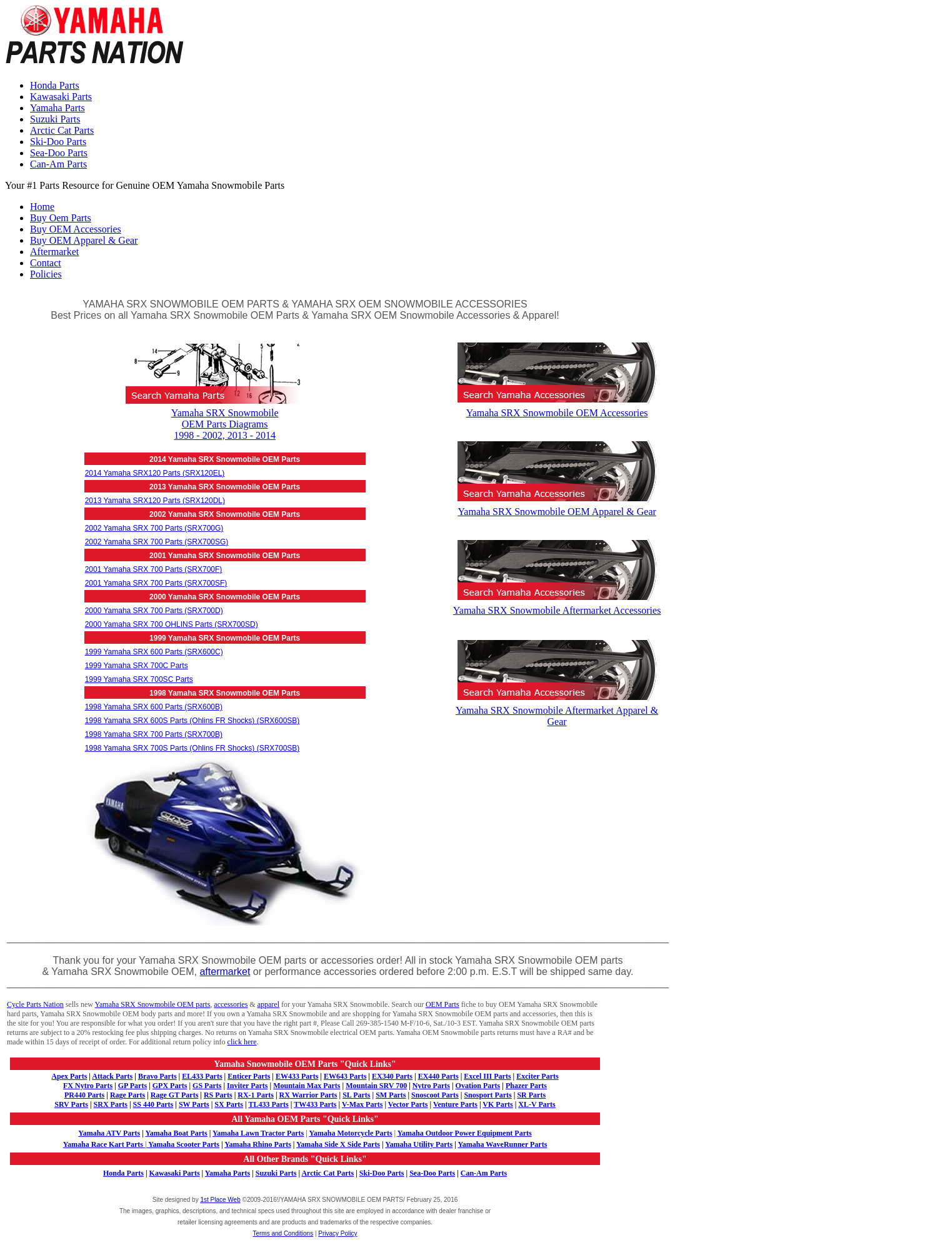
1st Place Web (220, 1199)
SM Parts (391, 1095)
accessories (231, 1004)
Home (42, 206)
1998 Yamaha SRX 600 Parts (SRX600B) (153, 706)
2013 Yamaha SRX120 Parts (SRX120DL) (155, 500)
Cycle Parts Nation (35, 1004)
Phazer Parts (526, 1085)
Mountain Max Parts (306, 1085)
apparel (268, 1004)
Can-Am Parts (58, 164)
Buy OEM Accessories (75, 229)
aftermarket (224, 971)
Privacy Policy (337, 1233)
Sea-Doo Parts (59, 153)
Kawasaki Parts (61, 96)
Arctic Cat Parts (62, 130)
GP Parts (132, 1085)
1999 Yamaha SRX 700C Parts (136, 665)
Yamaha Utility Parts (418, 1144)
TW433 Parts (315, 1104)
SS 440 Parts (153, 1104)
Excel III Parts (487, 1076)
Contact (45, 263)
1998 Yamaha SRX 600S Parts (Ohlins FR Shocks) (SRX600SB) (192, 720)
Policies (46, 274)
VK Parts (497, 1104)
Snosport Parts (487, 1095)
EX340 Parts (392, 1076)
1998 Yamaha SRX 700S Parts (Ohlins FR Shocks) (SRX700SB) (192, 748)
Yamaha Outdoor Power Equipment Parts (465, 1133)
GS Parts (206, 1085)
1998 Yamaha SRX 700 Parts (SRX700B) (153, 734)
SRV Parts (71, 1104)
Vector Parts (408, 1104)
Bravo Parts (157, 1076)
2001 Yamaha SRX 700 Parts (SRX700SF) (156, 583)
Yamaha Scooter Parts (181, 1144)
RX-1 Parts (256, 1095)
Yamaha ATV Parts (109, 1133)
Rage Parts (127, 1095)
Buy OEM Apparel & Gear (84, 240)
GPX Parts (170, 1085)
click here (242, 1042)
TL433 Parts (268, 1104)
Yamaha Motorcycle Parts (350, 1133)
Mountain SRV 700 (376, 1085)
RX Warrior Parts (308, 1095)
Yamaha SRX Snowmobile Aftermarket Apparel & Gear (557, 710)
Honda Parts (54, 85)
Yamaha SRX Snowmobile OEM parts (153, 1004)
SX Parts (228, 1104)
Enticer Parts (249, 1076)
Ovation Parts (478, 1085)
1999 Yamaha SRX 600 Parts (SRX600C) (154, 652)
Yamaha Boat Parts (176, 1133)
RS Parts (218, 1095)
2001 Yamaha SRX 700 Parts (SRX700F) (153, 569)
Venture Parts (455, 1104)
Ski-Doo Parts (58, 141)
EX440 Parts (438, 1076)
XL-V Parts (536, 1104)
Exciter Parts (537, 1076)
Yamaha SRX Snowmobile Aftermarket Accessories (557, 605)
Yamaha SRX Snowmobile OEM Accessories (557, 407)
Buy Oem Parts (60, 217)
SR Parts (531, 1095)
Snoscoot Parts (435, 1095)
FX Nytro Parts (87, 1085)
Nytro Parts (431, 1085)
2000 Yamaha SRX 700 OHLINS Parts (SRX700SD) (171, 624)
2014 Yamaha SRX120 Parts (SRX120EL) (155, 473)
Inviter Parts (247, 1085)
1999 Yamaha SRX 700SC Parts (139, 679)
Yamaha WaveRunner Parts (502, 1144)
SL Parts (356, 1095)
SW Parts (194, 1104)
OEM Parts (442, 1004)
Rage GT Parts (174, 1095)
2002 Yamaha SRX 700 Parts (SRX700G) (154, 528)
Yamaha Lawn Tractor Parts (258, 1133)
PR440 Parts (84, 1095)
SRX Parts (111, 1104)
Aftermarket (54, 251)
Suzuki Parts (55, 119)
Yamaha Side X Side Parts (338, 1144)
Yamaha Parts (57, 107)
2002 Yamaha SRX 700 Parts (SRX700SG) (157, 542)
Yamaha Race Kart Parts (103, 1144)
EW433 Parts (297, 1076)
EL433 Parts (202, 1076)
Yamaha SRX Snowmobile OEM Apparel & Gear (557, 506)
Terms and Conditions (282, 1233)
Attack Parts (112, 1076)
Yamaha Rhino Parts (257, 1144)
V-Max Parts (362, 1104)
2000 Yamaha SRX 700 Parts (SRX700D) (154, 610)
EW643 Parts (345, 1076)
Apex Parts (69, 1076)
